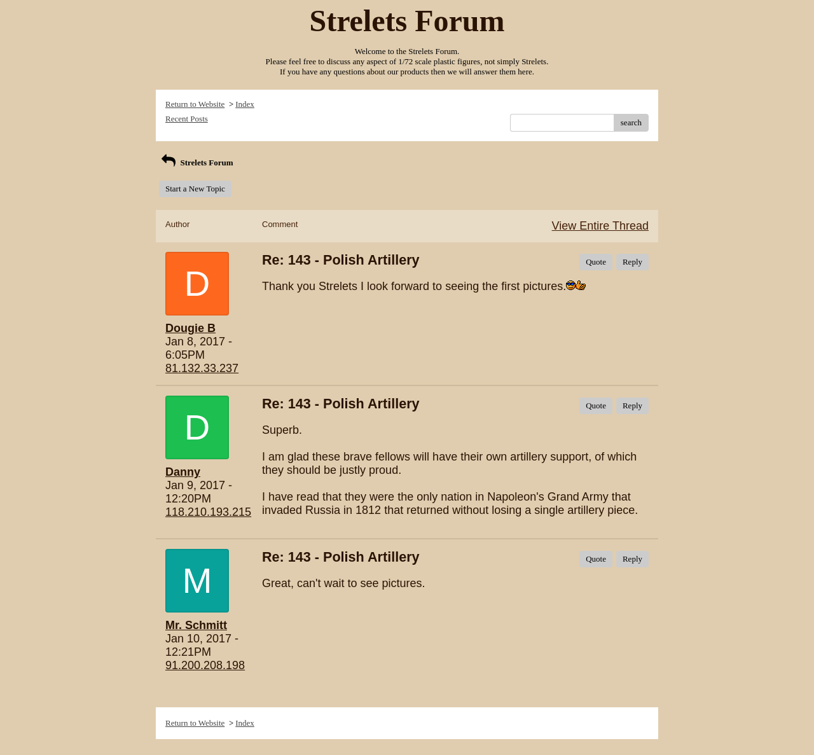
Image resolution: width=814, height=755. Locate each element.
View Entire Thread (600, 225)
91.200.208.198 (205, 665)
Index (244, 104)
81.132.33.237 (201, 368)
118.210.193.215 (208, 512)
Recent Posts (186, 118)
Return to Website (194, 104)
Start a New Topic (195, 188)
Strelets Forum (196, 162)
